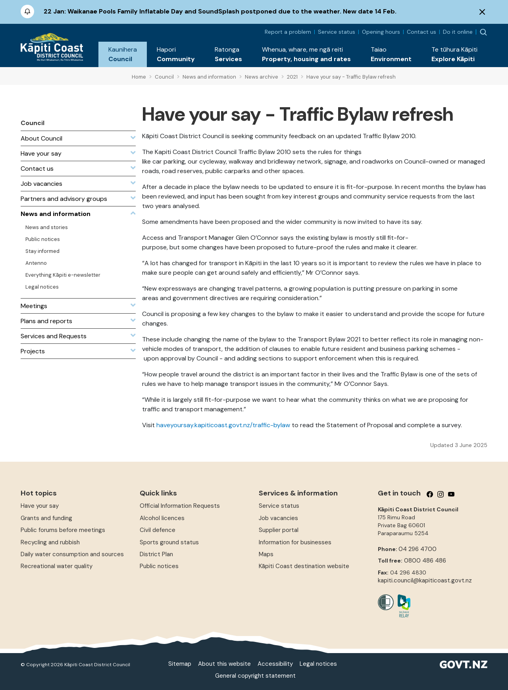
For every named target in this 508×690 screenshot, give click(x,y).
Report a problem (288, 31)
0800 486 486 (425, 561)
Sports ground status (169, 542)
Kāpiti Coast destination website (304, 566)
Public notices (159, 566)
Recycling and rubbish (50, 542)
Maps (266, 554)
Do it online (458, 31)
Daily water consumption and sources (72, 554)
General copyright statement (255, 676)
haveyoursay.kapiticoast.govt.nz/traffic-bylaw (223, 425)
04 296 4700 (417, 549)
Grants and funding (46, 518)
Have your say (40, 506)
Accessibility (275, 664)
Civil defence (157, 530)
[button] (122, 54)
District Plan (156, 554)
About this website (224, 664)
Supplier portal (278, 530)
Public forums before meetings (63, 530)
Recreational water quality (56, 566)
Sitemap (179, 664)
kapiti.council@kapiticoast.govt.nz (425, 580)
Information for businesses (295, 542)
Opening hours (381, 31)
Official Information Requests (180, 506)
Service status (336, 31)
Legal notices (318, 664)
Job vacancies (278, 518)
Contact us (421, 31)
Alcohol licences (162, 518)
